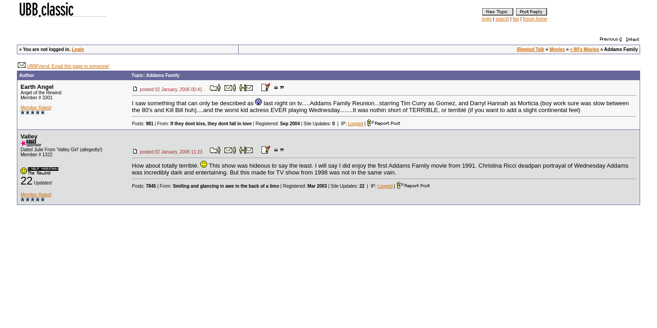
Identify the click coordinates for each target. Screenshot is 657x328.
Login (78, 49)
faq (516, 18)
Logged (355, 123)
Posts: (142, 123)
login (486, 18)
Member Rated (36, 107)
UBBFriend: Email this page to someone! (68, 66)
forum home (535, 18)
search (502, 18)
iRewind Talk (530, 49)
